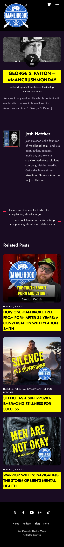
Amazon (55, 175)
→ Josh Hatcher (35, 180)
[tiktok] (48, 512)
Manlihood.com (38, 146)
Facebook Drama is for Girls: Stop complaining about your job (29, 212)
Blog (37, 524)
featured (14, 87)
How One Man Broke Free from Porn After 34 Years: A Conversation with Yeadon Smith (30, 320)
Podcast (27, 524)
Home (16, 524)
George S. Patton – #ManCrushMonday (32, 76)
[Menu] (57, 4)
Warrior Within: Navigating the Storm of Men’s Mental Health (31, 480)
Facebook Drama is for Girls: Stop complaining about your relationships (32, 222)
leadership (48, 87)
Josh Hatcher (37, 133)
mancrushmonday (32, 91)
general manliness (30, 87)
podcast (20, 306)
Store (46, 524)
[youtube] (31, 512)
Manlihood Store (35, 175)
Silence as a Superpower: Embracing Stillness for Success (28, 403)
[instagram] (40, 512)
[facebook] (23, 512)
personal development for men (33, 389)
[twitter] (15, 512)
